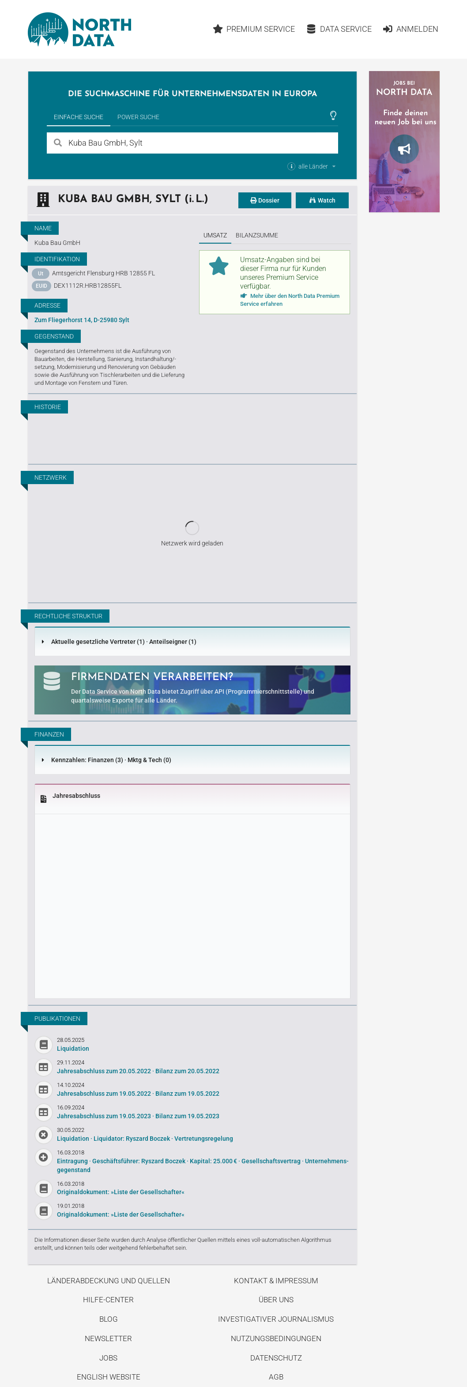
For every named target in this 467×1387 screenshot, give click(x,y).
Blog (108, 1319)
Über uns (276, 1299)
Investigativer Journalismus (276, 1319)
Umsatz (215, 235)
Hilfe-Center (108, 1299)
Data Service (339, 29)
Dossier (265, 200)
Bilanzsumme (257, 235)
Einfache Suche (78, 116)
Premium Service (254, 29)
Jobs (108, 1357)
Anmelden (410, 29)
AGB (276, 1376)
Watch (322, 200)
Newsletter (108, 1338)
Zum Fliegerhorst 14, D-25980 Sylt (81, 319)
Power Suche (138, 116)
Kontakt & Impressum (276, 1280)
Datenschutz (276, 1357)
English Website (108, 1376)
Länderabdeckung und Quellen (108, 1280)
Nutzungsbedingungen (276, 1338)
